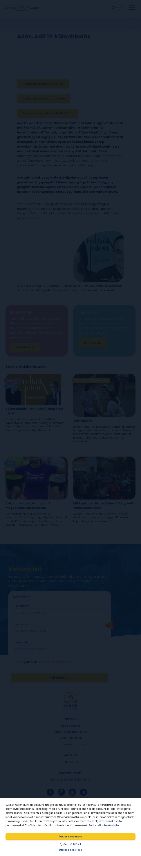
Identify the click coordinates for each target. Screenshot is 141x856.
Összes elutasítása (70, 849)
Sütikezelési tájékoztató (104, 825)
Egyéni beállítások (70, 844)
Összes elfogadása (70, 836)
